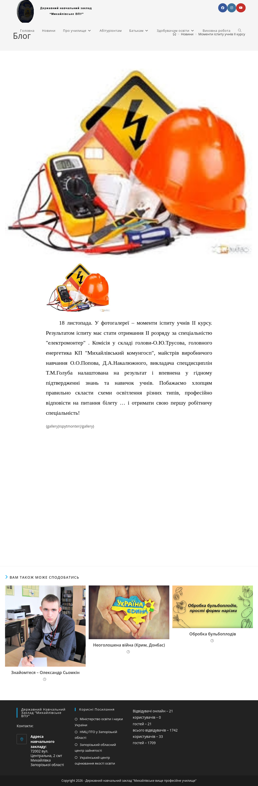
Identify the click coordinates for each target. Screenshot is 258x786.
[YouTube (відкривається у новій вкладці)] (241, 7)
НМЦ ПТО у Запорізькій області (96, 734)
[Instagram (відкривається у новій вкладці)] (231, 7)
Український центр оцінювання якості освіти (95, 760)
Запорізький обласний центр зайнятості (95, 747)
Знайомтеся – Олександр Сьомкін (45, 672)
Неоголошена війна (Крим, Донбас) (129, 645)
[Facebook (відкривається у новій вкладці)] (222, 7)
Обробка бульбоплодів (212, 634)
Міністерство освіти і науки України (99, 722)
